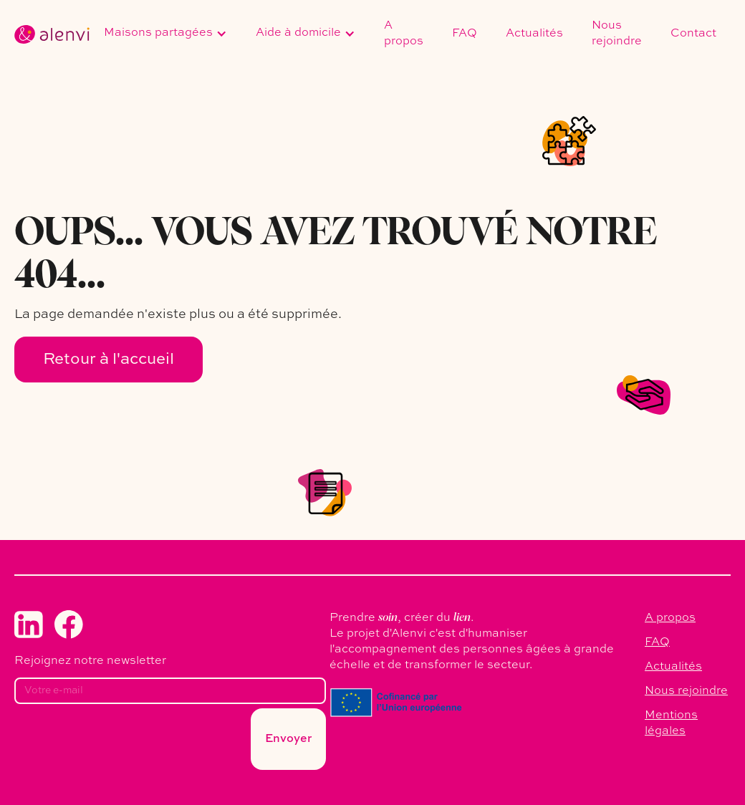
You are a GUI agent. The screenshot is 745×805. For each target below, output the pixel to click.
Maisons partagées (158, 33)
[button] (165, 34)
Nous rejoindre (617, 33)
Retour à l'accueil (108, 359)
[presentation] (123, 743)
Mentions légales (671, 723)
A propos (403, 33)
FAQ (464, 33)
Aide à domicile (298, 33)
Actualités (534, 33)
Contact (693, 33)
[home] (52, 34)
